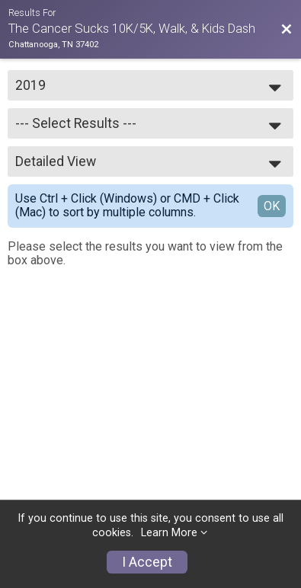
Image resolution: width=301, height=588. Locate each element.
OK (272, 206)
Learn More (169, 532)
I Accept (147, 562)
